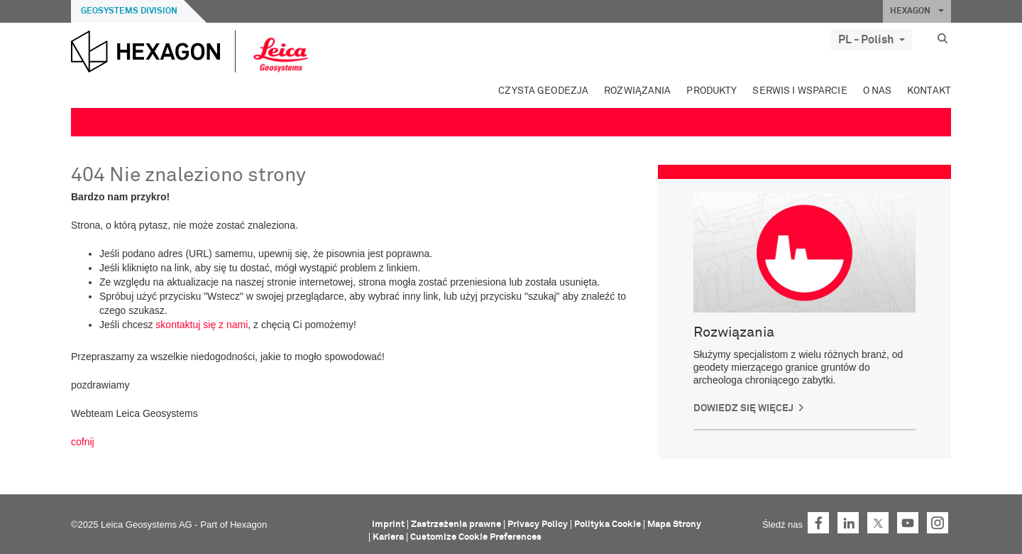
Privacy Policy (537, 524)
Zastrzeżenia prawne (456, 524)
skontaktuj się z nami (201, 324)
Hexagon (248, 524)
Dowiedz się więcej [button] (743, 408)
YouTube (907, 522)
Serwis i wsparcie (799, 91)
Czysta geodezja (543, 91)
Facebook (818, 522)
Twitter (878, 522)
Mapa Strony (674, 524)
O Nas (877, 91)
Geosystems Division (129, 11)
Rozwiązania (637, 91)
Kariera (388, 537)
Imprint (388, 524)
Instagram (937, 522)
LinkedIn (848, 522)
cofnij (82, 441)
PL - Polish (871, 39)
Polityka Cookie (607, 524)
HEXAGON (917, 11)
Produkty (711, 91)
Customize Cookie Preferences (476, 537)
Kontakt (929, 91)
